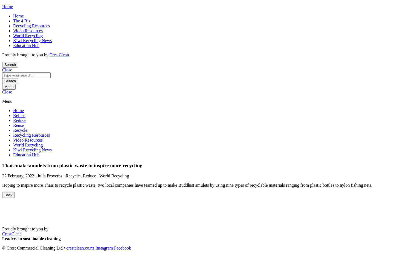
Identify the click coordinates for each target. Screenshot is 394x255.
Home (18, 16)
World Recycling (28, 35)
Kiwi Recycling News (32, 40)
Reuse (18, 125)
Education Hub (26, 45)
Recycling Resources (31, 26)
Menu (8, 87)
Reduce (19, 120)
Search (10, 81)
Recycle (20, 130)
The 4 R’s (21, 21)
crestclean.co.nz (80, 248)
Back (8, 195)
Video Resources (28, 30)
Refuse (19, 115)
